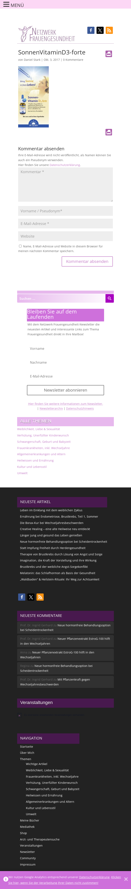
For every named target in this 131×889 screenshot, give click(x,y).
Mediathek (27, 827)
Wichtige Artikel (36, 764)
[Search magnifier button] (109, 298)
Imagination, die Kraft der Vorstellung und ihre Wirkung (58, 560)
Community (28, 858)
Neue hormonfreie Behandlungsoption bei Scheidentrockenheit (63, 542)
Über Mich (27, 753)
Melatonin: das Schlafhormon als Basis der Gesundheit (57, 573)
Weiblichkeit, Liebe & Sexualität (38, 429)
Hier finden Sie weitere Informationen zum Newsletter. (65, 404)
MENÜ (17, 5)
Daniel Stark (32, 60)
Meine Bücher (29, 820)
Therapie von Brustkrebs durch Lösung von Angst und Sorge (61, 554)
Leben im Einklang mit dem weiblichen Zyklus (51, 510)
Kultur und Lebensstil (32, 467)
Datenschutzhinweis (80, 408)
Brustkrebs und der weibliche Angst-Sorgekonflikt (54, 567)
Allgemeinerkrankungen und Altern (41, 454)
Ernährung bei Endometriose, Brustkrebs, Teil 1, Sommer (59, 516)
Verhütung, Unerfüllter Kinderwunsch (43, 435)
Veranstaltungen (31, 845)
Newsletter (27, 852)
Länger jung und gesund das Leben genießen (51, 535)
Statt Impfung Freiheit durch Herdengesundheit (52, 548)
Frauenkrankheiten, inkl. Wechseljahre (43, 448)
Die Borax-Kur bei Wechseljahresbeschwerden (51, 523)
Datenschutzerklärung (65, 165)
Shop (23, 833)
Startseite (26, 746)
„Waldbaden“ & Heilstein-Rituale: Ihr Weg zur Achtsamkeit (59, 579)
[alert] (65, 715)
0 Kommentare (73, 60)
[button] (90, 30)
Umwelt (22, 473)
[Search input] (61, 298)
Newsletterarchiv (51, 408)
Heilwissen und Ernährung (35, 460)
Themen (25, 759)
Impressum (28, 864)
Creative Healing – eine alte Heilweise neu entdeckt (55, 529)
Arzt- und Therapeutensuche (40, 839)
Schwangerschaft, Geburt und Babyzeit (44, 442)
